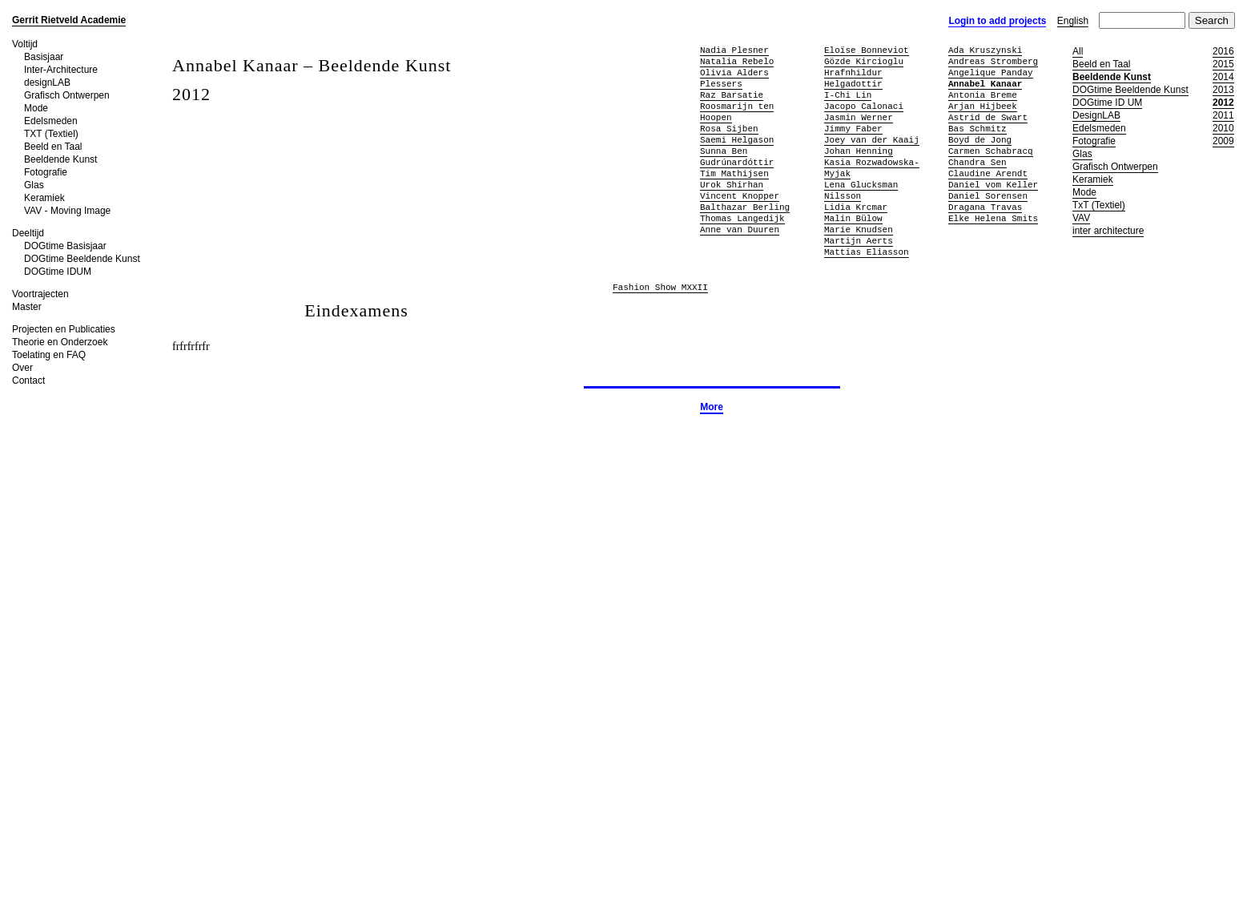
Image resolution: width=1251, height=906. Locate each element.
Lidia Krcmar (855, 207)
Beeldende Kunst (60, 159)
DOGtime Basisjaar (65, 246)
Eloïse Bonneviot (866, 50)
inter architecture (1108, 230)
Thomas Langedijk (742, 218)
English (1072, 20)
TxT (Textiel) (1098, 205)
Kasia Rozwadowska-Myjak (871, 167)
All (1077, 51)
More (711, 407)
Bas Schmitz (977, 129)
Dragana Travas (985, 207)
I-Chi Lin (847, 95)
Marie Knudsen (858, 229)
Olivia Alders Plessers (734, 78)
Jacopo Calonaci (863, 106)
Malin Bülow (853, 218)
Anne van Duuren (739, 229)
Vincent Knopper (739, 196)
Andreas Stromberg (993, 61)
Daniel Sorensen (988, 196)
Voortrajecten (40, 294)
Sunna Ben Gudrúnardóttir (737, 156)
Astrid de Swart (988, 117)
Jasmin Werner (858, 117)
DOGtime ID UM (1107, 102)
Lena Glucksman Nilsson (861, 190)
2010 (1223, 128)
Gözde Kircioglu (863, 61)
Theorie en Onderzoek (59, 342)
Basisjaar (43, 56)
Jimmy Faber (853, 129)
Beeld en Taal (53, 146)
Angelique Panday (990, 72)
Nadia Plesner (734, 50)
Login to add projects (997, 20)
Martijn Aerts (858, 241)
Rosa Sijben (729, 129)
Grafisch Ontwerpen (67, 95)
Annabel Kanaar (985, 84)
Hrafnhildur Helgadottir (853, 78)
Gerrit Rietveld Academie (69, 20)
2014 (1223, 77)
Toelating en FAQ (49, 354)
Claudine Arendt (988, 173)
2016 (1223, 51)
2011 (1223, 115)
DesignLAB (1096, 115)
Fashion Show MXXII (660, 288)
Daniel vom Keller (993, 185)
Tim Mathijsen (734, 173)
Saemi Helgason (737, 140)
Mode (36, 108)
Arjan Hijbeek (982, 106)
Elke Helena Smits (993, 218)
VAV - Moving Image (67, 210)
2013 (1223, 89)
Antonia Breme (982, 95)
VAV (1081, 217)
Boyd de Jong (980, 140)
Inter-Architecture (61, 69)
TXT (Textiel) (51, 133)
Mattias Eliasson (866, 252)
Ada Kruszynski (985, 50)
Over (22, 367)
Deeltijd (28, 233)
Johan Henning (858, 151)
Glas (34, 185)
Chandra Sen (977, 162)
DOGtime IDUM (57, 271)
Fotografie (45, 172)
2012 (1223, 102)
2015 (1223, 64)
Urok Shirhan (731, 185)
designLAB (47, 82)
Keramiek (44, 197)
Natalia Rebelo (737, 61)
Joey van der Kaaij (871, 140)
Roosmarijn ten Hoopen (737, 111)
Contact (28, 380)
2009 (1223, 141)
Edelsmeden (51, 121)
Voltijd (25, 44)
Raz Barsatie (731, 95)
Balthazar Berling (745, 207)
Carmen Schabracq (990, 151)
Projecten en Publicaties (63, 329)
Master (27, 306)
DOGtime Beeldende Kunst (82, 258)
